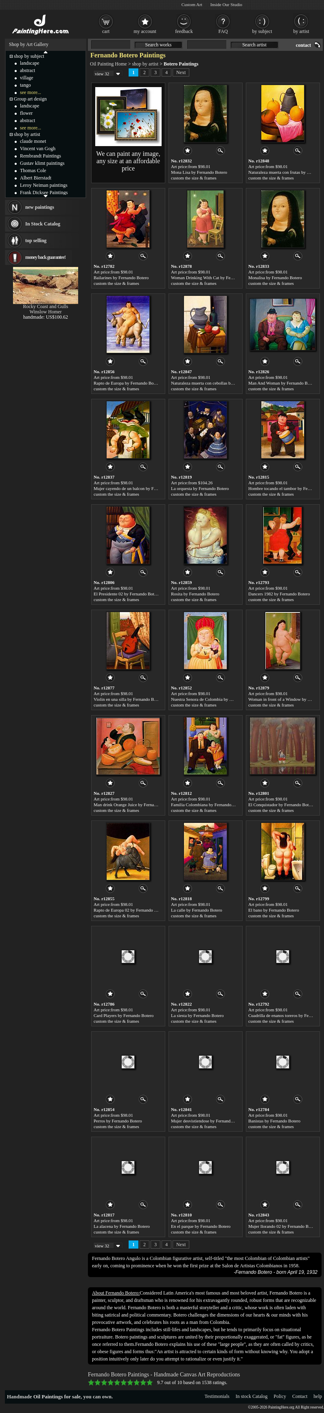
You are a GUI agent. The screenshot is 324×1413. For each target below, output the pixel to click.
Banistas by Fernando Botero (274, 1120)
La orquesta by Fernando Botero (200, 488)
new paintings (39, 207)
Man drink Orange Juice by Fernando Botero (134, 804)
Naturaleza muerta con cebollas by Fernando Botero (217, 383)
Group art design (30, 99)
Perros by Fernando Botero (118, 1120)
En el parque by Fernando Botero (200, 1226)
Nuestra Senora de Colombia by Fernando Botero (215, 699)
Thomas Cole (33, 170)
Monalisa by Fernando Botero (275, 277)
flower (26, 113)
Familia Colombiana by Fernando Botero (208, 804)
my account (145, 31)
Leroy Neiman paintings (44, 185)
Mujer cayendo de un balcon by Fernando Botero (138, 488)
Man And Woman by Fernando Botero (282, 383)
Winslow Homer (45, 312)
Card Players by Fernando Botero (123, 1015)
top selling (35, 240)
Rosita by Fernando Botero (195, 593)
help (317, 1396)
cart (105, 31)
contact (303, 45)
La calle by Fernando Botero (196, 910)
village (26, 78)
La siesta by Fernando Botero (197, 1015)
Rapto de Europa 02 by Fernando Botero (130, 910)
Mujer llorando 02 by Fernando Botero (283, 1226)
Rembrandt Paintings (40, 156)
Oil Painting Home (108, 64)
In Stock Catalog (42, 224)
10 (150, 1382)
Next (181, 72)
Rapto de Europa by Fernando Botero (127, 383)
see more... (30, 92)
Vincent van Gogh (37, 148)
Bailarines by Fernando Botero (121, 277)
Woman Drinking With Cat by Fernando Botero (213, 277)
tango (25, 85)
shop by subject (29, 56)
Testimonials (217, 1396)
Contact (299, 1396)
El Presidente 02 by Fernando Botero (127, 593)
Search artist (254, 45)
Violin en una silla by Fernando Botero (128, 699)
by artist (301, 31)
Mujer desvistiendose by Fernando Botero (208, 1120)
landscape (29, 63)
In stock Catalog (252, 1396)
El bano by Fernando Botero (273, 910)
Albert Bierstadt (35, 178)
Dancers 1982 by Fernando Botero (279, 593)
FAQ (223, 31)
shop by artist (145, 64)
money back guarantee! (45, 257)
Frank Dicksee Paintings (44, 192)
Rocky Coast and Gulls (45, 306)
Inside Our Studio (226, 4)
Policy (280, 1396)
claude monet (33, 141)
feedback (184, 31)
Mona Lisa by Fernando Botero (199, 172)
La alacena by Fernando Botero (122, 1226)
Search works (158, 45)
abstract (27, 70)
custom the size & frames (194, 177)
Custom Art (192, 4)
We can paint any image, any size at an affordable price (128, 161)
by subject (262, 31)
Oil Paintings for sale (57, 1396)
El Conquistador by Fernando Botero (281, 804)
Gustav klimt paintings (42, 163)
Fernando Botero (253, 1272)
